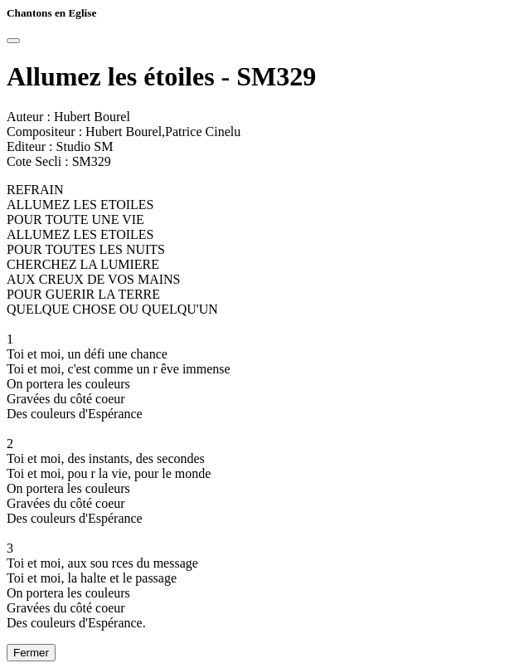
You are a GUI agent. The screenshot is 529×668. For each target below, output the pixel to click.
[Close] (13, 40)
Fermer (31, 652)
